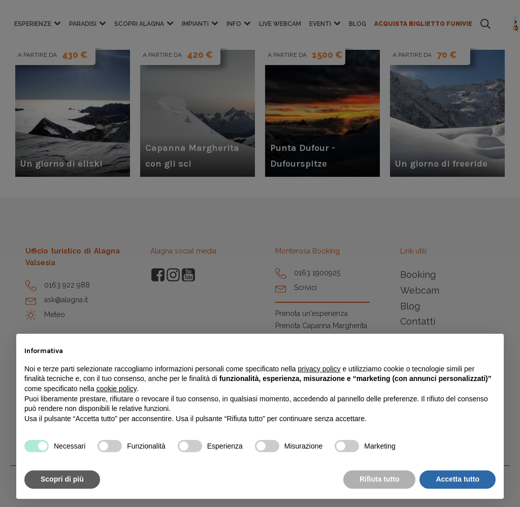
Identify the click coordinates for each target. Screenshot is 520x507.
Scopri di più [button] (62, 479)
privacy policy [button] (319, 369)
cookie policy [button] (116, 389)
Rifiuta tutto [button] (380, 479)
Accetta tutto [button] (457, 479)
